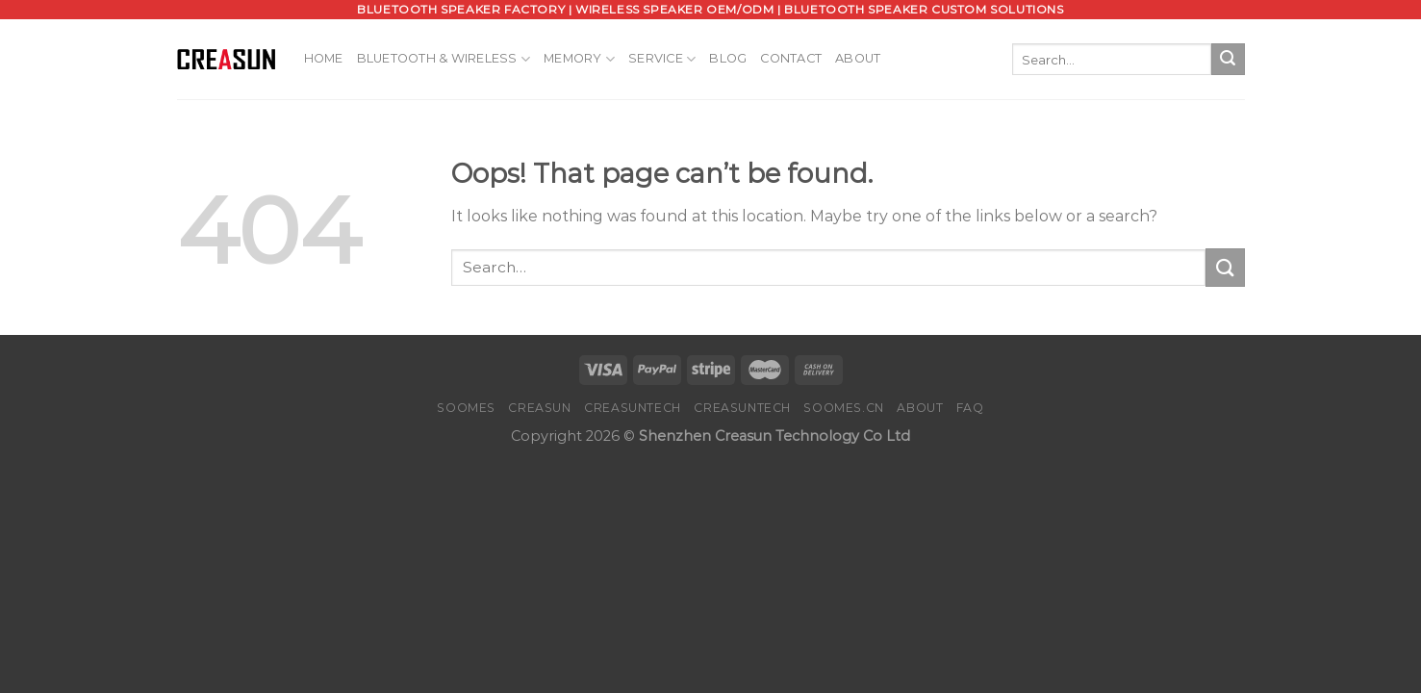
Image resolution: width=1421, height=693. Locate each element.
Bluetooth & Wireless (444, 59)
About (857, 58)
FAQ (970, 407)
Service (662, 59)
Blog (728, 58)
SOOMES (466, 407)
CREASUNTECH (632, 407)
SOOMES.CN (843, 407)
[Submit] (1227, 59)
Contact (791, 58)
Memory (579, 59)
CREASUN (539, 407)
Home (323, 58)
